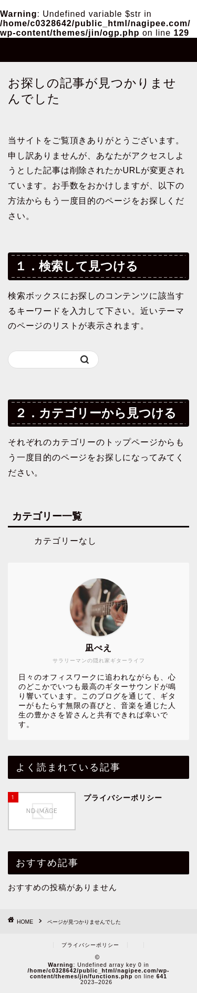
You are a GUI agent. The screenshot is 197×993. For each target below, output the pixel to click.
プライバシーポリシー (90, 945)
